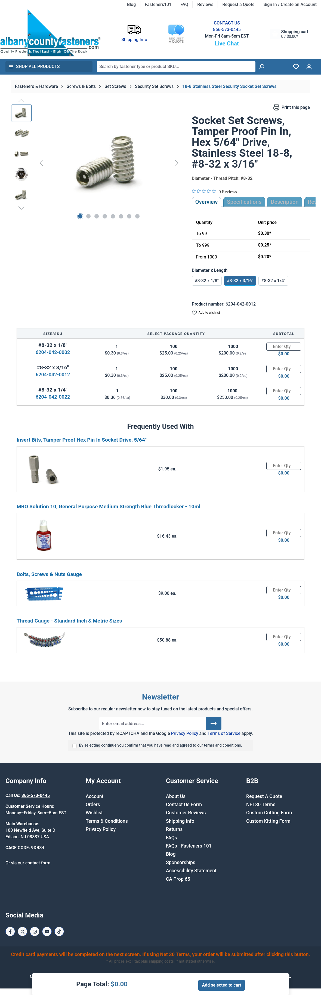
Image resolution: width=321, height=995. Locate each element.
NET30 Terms (260, 804)
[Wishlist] (296, 66)
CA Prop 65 (178, 879)
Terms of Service (224, 733)
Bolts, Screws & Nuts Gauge (49, 574)
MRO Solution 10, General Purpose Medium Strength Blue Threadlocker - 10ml (108, 506)
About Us (176, 796)
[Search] (261, 66)
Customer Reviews (186, 812)
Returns (174, 829)
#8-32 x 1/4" (273, 280)
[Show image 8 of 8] (137, 216)
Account (94, 796)
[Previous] (41, 162)
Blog (131, 4)
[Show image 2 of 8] (88, 216)
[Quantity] (283, 347)
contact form (37, 862)
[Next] (176, 162)
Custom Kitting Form (268, 821)
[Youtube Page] (47, 931)
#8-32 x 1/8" (207, 280)
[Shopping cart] (289, 33)
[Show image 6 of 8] (121, 216)
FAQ (184, 4)
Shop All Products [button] (34, 66)
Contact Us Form (184, 804)
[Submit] (213, 723)
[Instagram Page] (34, 931)
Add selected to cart (221, 985)
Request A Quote (264, 796)
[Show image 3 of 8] (96, 216)
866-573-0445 (227, 29)
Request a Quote (238, 4)
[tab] (284, 202)
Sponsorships (180, 862)
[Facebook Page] (10, 931)
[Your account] (309, 66)
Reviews (205, 4)
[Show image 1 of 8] (80, 216)
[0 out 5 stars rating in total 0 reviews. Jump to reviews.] (214, 191)
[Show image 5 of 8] (113, 216)
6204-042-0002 (53, 352)
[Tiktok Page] (59, 931)
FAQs (171, 837)
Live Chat (227, 43)
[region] (96, 162)
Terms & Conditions (107, 821)
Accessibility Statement (191, 870)
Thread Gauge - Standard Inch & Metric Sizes (69, 621)
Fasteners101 (158, 4)
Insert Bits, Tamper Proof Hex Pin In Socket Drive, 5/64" (82, 440)
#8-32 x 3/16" (240, 280)
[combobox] (176, 66)
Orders (93, 804)
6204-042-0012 (53, 374)
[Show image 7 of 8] (129, 216)
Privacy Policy (184, 733)
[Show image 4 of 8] (105, 216)
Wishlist (94, 812)
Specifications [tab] (244, 202)
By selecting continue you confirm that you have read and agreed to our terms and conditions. (160, 745)
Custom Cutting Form (269, 812)
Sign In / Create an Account (290, 4)
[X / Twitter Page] (22, 931)
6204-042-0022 (53, 397)
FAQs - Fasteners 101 (189, 846)
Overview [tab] (206, 202)
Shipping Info (180, 821)
